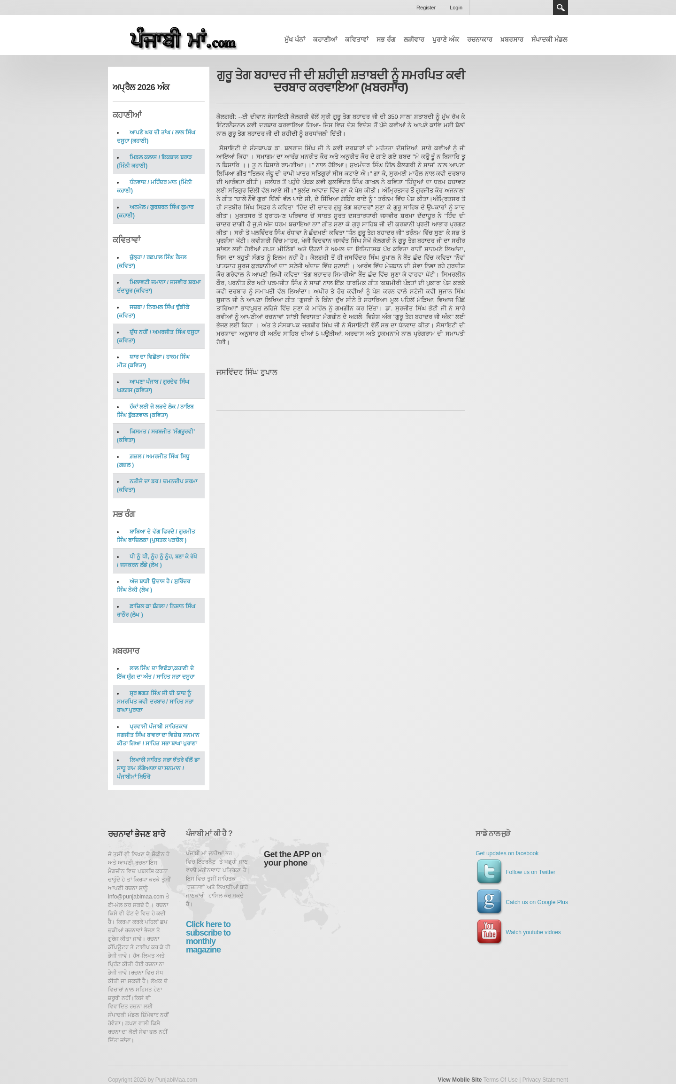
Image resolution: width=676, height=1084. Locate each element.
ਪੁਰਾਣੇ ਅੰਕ (445, 39)
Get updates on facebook (507, 853)
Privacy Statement (545, 1079)
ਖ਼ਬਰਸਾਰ (511, 39)
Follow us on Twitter (515, 872)
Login (456, 7)
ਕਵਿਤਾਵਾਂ (357, 39)
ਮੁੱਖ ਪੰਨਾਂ (294, 39)
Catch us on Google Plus (522, 902)
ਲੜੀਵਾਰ (414, 39)
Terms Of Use (500, 1079)
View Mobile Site (460, 1079)
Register (426, 7)
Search (560, 7)
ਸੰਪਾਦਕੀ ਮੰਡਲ (549, 39)
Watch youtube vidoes (518, 932)
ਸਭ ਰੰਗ (386, 39)
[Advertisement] (546, 151)
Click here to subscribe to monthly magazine (208, 937)
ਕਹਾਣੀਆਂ (325, 39)
